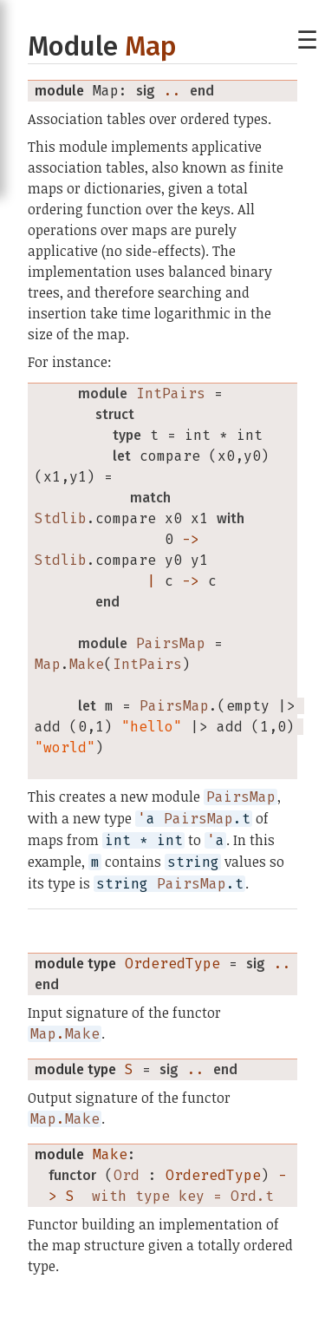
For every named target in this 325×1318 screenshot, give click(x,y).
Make (110, 1154)
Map (151, 46)
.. (172, 90)
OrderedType (172, 963)
